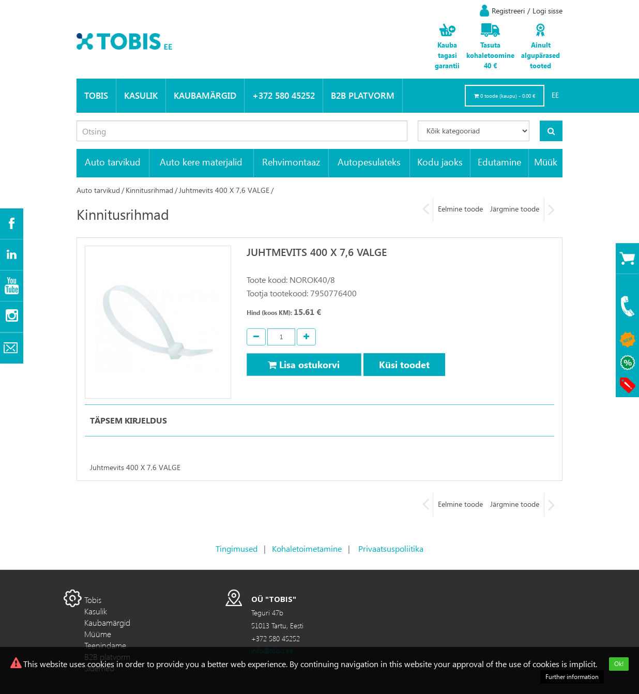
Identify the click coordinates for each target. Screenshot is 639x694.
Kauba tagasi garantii (447, 55)
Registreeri (508, 11)
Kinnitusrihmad (149, 190)
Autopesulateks (369, 161)
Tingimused (236, 548)
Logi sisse (547, 11)
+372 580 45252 (283, 95)
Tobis (96, 95)
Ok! (618, 664)
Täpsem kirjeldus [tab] (128, 420)
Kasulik (141, 95)
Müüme (97, 633)
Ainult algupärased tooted (540, 55)
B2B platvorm (362, 95)
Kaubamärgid (205, 95)
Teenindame (105, 645)
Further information (572, 677)
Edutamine (499, 161)
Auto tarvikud (113, 161)
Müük (545, 161)
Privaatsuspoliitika (390, 548)
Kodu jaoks (440, 161)
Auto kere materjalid (201, 161)
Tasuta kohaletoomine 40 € (490, 55)
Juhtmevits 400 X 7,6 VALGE (224, 190)
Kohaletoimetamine (307, 548)
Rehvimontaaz (291, 161)
